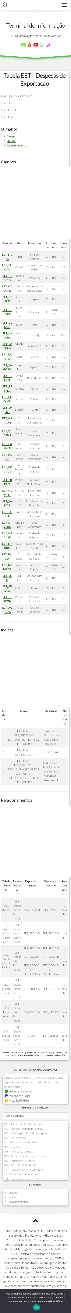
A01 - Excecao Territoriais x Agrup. (23, 1128)
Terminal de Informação (35, 25)
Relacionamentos (18, 145)
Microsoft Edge (18, 1096)
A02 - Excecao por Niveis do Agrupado (25, 1133)
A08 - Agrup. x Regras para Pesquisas (25, 1156)
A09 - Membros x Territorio (19, 1160)
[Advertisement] (35, 203)
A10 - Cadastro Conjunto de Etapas (24, 1169)
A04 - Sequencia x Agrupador (20, 1142)
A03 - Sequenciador (15, 1137)
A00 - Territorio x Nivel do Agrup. (22, 1124)
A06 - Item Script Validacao (19, 1151)
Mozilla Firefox (17, 1100)
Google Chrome (18, 1091)
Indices (11, 140)
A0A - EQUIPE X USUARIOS (20, 1165)
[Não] (66, 1301)
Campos (12, 136)
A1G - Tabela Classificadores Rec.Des (25, 1179)
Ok (36, 1307)
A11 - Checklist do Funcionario (21, 1174)
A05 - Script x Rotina (15, 1147)
